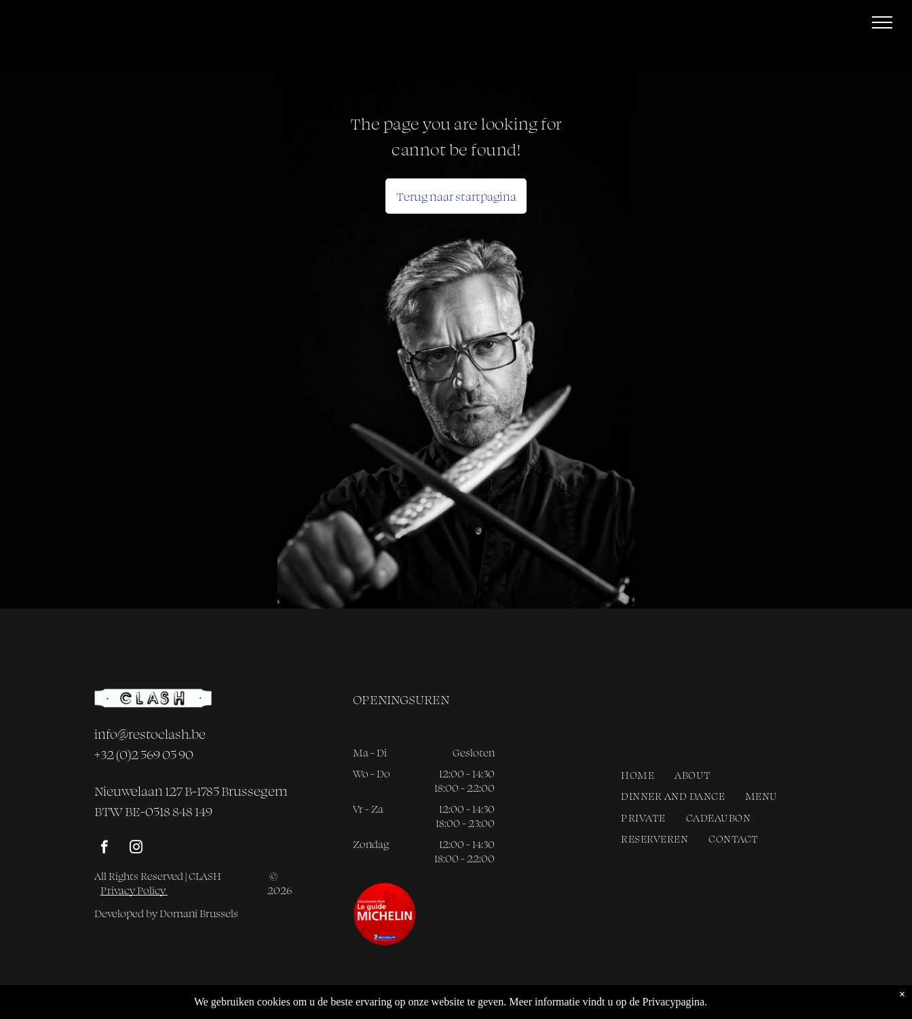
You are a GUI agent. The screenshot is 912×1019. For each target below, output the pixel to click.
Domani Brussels (198, 913)
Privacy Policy (134, 890)
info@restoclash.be (150, 734)
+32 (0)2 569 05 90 (143, 754)
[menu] (882, 22)
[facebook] (104, 848)
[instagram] (136, 848)
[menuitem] (637, 775)
